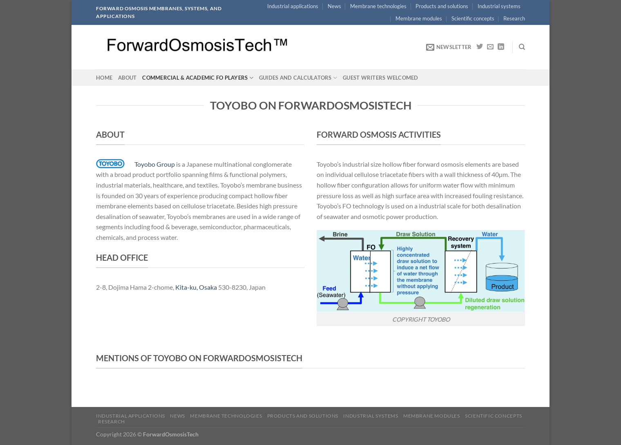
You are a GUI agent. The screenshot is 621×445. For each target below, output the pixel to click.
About (127, 77)
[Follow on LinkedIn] (501, 47)
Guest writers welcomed (380, 77)
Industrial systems (499, 6)
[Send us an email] (490, 47)
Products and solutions (441, 6)
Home (104, 77)
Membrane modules (418, 18)
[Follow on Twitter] (479, 47)
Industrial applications (292, 6)
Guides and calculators (298, 78)
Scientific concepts (472, 18)
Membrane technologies (378, 6)
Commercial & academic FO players (197, 78)
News (334, 6)
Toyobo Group (154, 164)
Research (514, 18)
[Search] (522, 47)
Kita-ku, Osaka (196, 287)
